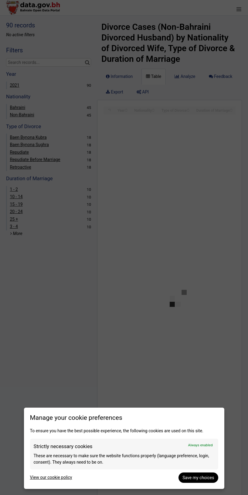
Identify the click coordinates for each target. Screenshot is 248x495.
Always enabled (200, 445)
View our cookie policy (51, 477)
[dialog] (124, 448)
